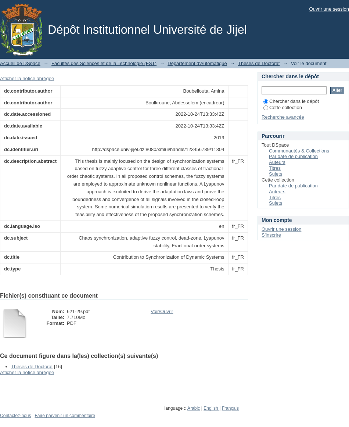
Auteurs (277, 162)
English (211, 408)
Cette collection (282, 107)
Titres (275, 168)
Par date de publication (293, 156)
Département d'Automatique (197, 63)
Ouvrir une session (329, 9)
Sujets (275, 174)
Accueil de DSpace (20, 63)
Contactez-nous (15, 415)
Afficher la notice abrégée (27, 78)
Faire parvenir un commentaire (65, 415)
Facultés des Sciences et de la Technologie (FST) (103, 63)
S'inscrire (271, 235)
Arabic (193, 408)
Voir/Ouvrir (162, 311)
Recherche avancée (283, 117)
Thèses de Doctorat (259, 63)
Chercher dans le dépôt (291, 101)
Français (230, 408)
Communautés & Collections (299, 151)
